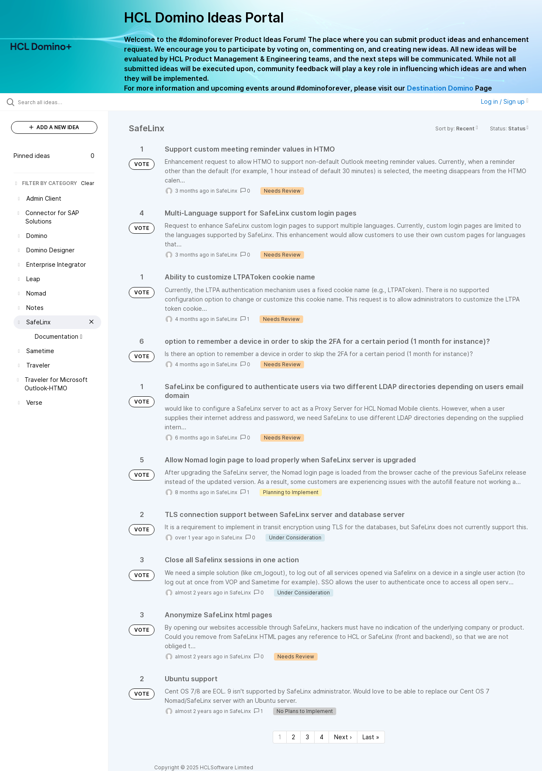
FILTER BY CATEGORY (45, 183)
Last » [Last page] (370, 737)
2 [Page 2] (293, 737)
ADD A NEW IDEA (54, 127)
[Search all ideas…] (64, 102)
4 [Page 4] (322, 737)
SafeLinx (226, 191)
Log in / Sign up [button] (504, 101)
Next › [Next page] (343, 737)
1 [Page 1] (279, 737)
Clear (87, 183)
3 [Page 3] (307, 737)
